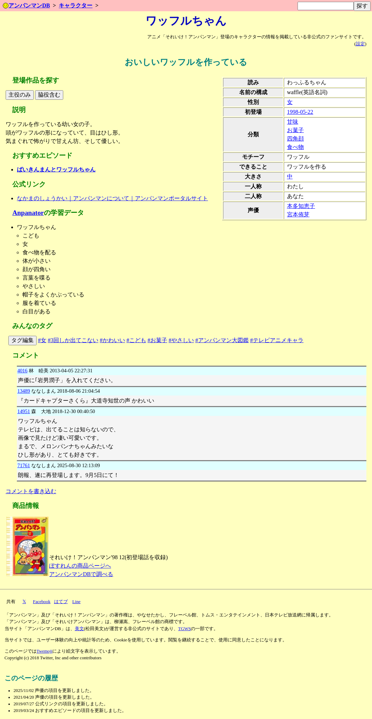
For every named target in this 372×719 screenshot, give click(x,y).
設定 (360, 43)
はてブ (61, 601)
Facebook (42, 601)
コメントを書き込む (31, 491)
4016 (22, 370)
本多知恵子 (301, 206)
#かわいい (112, 340)
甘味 (292, 122)
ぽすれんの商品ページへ (80, 566)
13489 (23, 391)
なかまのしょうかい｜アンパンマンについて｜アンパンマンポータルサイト (112, 198)
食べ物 (295, 147)
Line (76, 601)
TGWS (184, 628)
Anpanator (28, 212)
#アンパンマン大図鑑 (222, 340)
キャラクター (75, 5)
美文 (79, 628)
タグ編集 (22, 340)
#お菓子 (157, 340)
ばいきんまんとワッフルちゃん (56, 169)
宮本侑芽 (298, 214)
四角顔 (295, 139)
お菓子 (295, 130)
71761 (23, 465)
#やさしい (181, 340)
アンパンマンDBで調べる (81, 574)
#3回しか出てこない (73, 340)
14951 (23, 411)
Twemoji (44, 651)
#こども (136, 340)
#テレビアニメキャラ (277, 340)
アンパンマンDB (26, 5)
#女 (42, 340)
